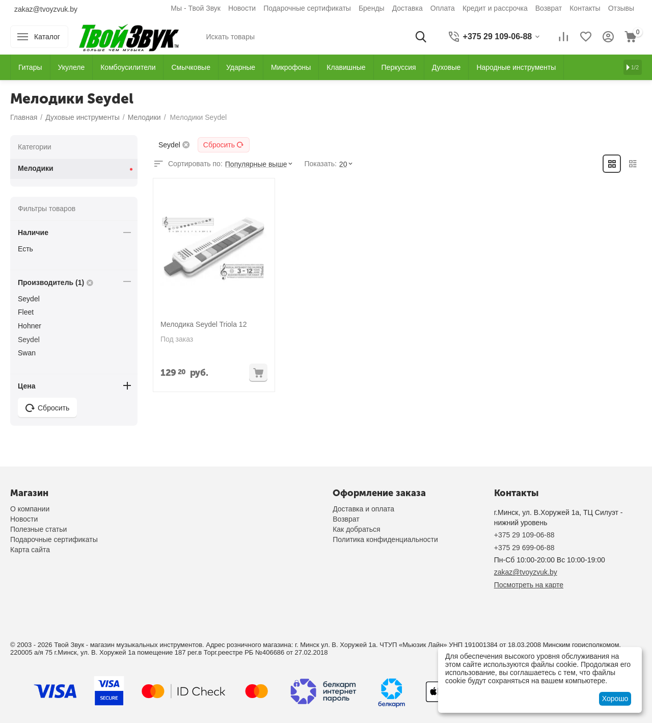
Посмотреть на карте (528, 585)
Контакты (584, 8)
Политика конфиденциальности (385, 539)
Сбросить (223, 145)
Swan (27, 353)
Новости (242, 8)
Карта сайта (30, 550)
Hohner (29, 326)
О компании (29, 509)
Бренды (372, 8)
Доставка (407, 8)
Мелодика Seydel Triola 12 (203, 324)
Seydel (29, 299)
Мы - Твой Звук (196, 8)
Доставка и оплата (363, 509)
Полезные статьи (38, 529)
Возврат (548, 8)
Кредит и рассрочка (495, 8)
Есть (25, 249)
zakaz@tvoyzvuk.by (45, 9)
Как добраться (356, 529)
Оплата (442, 8)
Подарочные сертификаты (307, 8)
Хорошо (615, 698)
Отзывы (621, 8)
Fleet (26, 312)
